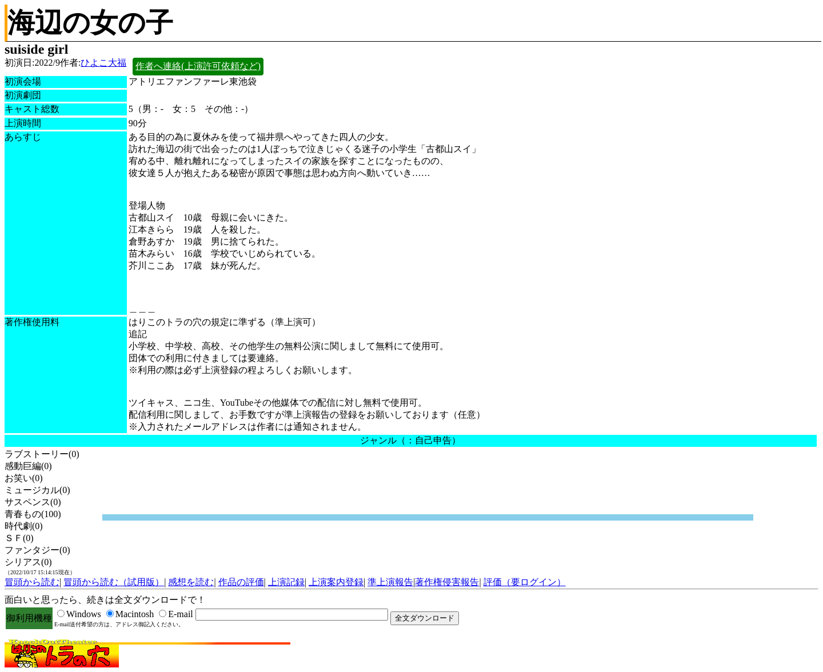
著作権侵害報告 (447, 582)
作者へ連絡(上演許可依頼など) (198, 66)
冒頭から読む (32, 582)
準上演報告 (390, 582)
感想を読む (191, 582)
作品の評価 (241, 582)
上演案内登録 (336, 582)
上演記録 (286, 582)
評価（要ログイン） (525, 582)
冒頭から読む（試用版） (113, 582)
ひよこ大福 (103, 62)
